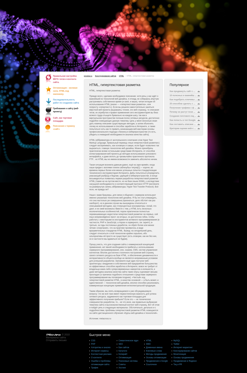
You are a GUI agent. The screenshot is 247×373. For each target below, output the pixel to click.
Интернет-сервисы (100, 351)
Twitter (176, 344)
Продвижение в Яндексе (185, 361)
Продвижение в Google (157, 361)
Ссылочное (151, 364)
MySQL (176, 340)
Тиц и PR (177, 364)
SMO (148, 344)
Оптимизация (125, 357)
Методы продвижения (156, 354)
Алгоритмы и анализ (100, 347)
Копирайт (123, 354)
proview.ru (88, 76)
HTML (121, 76)
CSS (93, 340)
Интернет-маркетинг (183, 347)
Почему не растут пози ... (182, 112)
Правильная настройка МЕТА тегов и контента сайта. (65, 79)
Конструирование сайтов (105, 76)
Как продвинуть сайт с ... (182, 91)
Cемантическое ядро (128, 340)
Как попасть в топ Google (183, 120)
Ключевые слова (154, 351)
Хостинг (122, 367)
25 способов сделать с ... (182, 103)
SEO (121, 344)
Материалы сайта (56, 337)
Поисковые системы (128, 361)
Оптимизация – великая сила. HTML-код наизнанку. (65, 91)
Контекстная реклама (101, 354)
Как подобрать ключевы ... (183, 99)
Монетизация (179, 354)
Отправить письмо (56, 340)
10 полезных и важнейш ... (183, 95)
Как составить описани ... (183, 124)
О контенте (96, 357)
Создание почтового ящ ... (183, 116)
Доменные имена (154, 347)
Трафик (94, 367)
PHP (93, 344)
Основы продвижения (183, 357)
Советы (122, 364)
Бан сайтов (124, 347)
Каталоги (123, 351)
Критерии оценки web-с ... (183, 128)
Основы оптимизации (156, 357)
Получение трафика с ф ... (183, 108)
